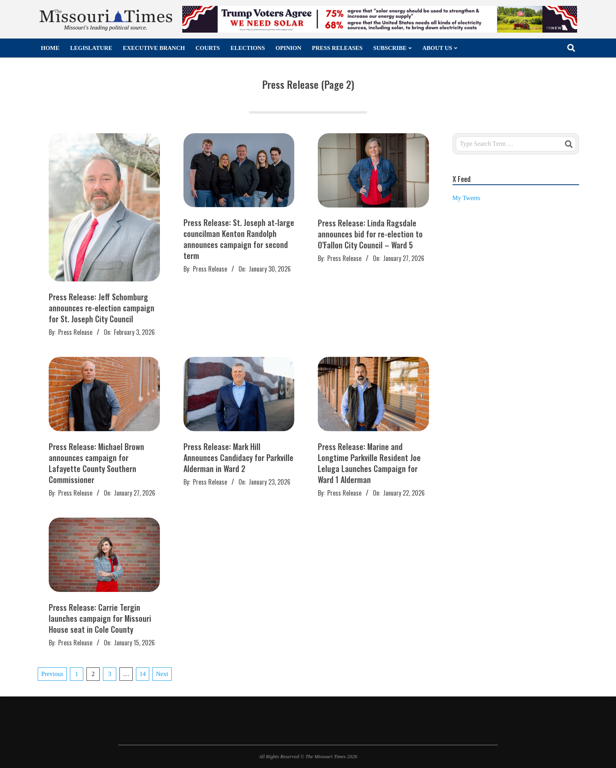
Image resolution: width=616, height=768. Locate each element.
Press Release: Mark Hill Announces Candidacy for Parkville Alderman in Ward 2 (238, 457)
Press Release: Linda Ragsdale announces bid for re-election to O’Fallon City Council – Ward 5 (370, 234)
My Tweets (466, 198)
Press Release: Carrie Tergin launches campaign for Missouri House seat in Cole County (100, 618)
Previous (52, 674)
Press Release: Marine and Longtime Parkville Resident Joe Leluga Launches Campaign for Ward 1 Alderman (369, 463)
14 (142, 674)
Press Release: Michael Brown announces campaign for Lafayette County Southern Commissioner (96, 463)
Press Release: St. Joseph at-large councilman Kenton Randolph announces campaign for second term (238, 239)
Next (162, 674)
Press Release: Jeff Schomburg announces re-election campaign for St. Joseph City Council (101, 308)
